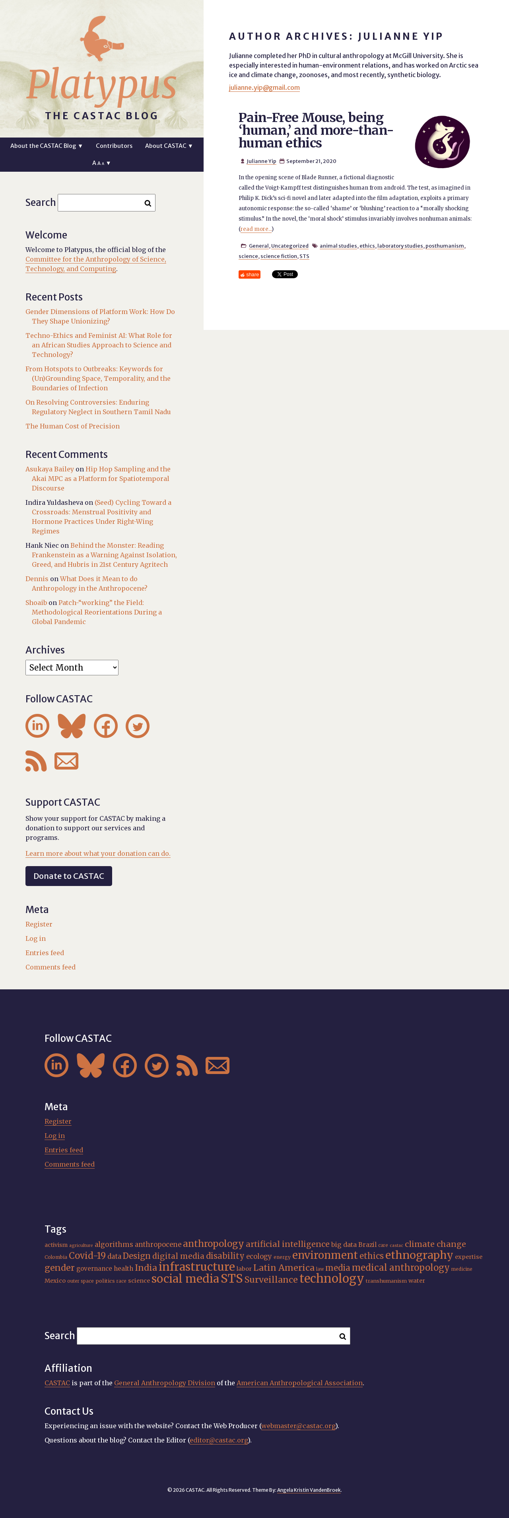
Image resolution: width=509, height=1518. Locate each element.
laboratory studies (400, 245)
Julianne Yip (261, 161)
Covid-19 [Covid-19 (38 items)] (87, 1255)
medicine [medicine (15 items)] (461, 1269)
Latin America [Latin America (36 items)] (284, 1267)
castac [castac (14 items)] (396, 1245)
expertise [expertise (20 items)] (468, 1256)
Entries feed (44, 953)
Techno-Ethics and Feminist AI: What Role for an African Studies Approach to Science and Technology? (98, 345)
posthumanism (444, 245)
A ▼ (101, 163)
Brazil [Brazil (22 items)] (367, 1245)
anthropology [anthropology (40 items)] (213, 1243)
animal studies (338, 245)
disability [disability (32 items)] (225, 1256)
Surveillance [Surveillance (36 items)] (271, 1279)
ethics (367, 245)
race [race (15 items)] (121, 1281)
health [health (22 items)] (123, 1268)
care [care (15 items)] (383, 1245)
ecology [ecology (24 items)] (259, 1256)
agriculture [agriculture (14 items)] (81, 1245)
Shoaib (36, 603)
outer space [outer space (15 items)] (80, 1281)
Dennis (37, 579)
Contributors (114, 145)
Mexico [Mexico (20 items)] (55, 1280)
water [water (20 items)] (416, 1280)
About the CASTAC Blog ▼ (46, 145)
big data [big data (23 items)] (344, 1245)
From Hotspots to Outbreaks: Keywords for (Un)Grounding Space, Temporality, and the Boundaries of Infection (98, 378)
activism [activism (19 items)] (56, 1245)
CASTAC (57, 1383)
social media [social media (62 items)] (185, 1279)
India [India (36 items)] (146, 1267)
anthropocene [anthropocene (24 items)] (158, 1245)
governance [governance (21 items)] (94, 1268)
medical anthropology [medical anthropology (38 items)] (401, 1267)
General (259, 245)
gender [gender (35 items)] (60, 1267)
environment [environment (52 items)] (325, 1255)
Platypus (101, 85)
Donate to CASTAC (68, 876)
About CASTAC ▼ (169, 145)
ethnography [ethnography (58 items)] (419, 1255)
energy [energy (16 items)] (282, 1257)
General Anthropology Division (164, 1383)
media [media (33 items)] (337, 1268)
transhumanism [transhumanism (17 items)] (386, 1281)
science (248, 256)
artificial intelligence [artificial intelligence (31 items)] (288, 1244)
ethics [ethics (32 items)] (371, 1256)
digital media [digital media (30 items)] (178, 1256)
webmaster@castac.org (298, 1426)
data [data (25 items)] (114, 1256)
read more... (256, 229)
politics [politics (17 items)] (105, 1281)
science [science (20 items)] (139, 1280)
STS (304, 256)
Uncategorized (290, 245)
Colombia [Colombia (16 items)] (56, 1257)
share (252, 274)
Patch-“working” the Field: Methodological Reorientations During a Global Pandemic (97, 612)
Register (38, 924)
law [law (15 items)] (320, 1269)
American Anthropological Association (300, 1383)
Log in (35, 938)
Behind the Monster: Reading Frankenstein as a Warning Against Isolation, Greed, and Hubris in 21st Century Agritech (104, 554)
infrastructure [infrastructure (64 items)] (197, 1267)
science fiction (278, 256)
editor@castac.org (219, 1440)
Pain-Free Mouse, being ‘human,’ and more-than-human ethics (316, 130)
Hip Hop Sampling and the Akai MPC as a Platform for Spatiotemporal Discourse (101, 478)
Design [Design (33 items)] (137, 1256)
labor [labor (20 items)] (244, 1268)
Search (40, 202)
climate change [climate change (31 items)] (435, 1244)
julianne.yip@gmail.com (264, 87)
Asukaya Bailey (49, 469)
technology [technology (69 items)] (331, 1278)
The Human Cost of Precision (72, 426)
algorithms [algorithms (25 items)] (114, 1244)
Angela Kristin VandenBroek (309, 1490)
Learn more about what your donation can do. (98, 853)
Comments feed (50, 967)
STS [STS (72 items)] (232, 1278)
